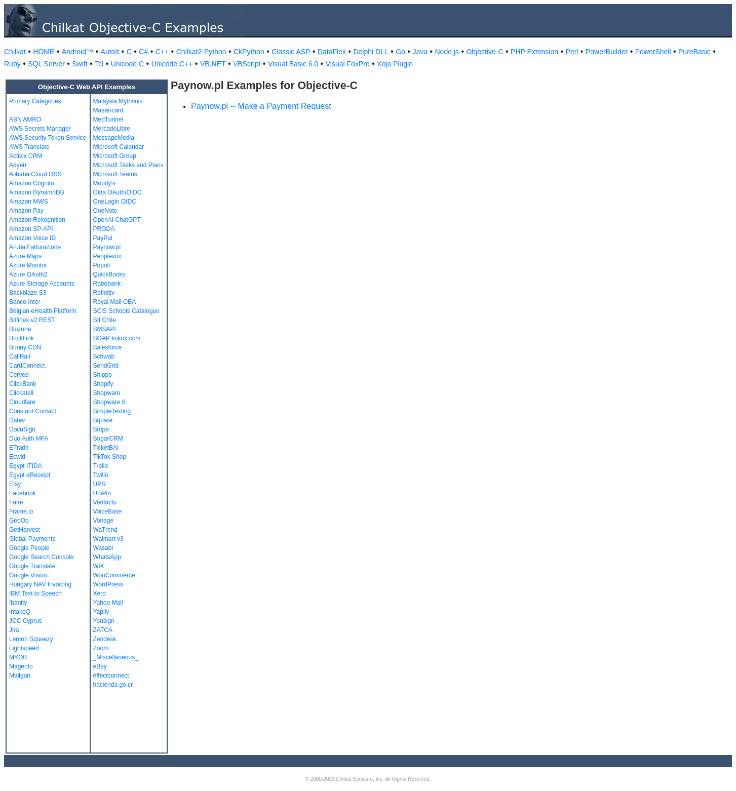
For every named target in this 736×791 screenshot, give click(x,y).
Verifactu (105, 502)
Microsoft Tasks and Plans (128, 165)
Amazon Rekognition (37, 219)
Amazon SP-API (31, 228)
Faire (16, 502)
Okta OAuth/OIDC (117, 192)
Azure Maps (25, 256)
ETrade (19, 447)
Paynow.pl (107, 247)
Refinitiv (104, 292)
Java (420, 52)
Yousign (103, 620)
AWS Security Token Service (47, 137)
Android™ (77, 52)
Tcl (99, 64)
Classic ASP (291, 52)
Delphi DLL (370, 52)
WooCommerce (114, 575)
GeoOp (19, 520)
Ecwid (17, 456)
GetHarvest (24, 529)
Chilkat (15, 52)
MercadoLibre (111, 128)
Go (400, 52)
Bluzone (20, 329)
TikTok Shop (110, 456)
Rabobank (107, 283)
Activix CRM (25, 156)
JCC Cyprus (25, 620)
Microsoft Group (114, 156)
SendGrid (106, 365)
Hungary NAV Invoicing (40, 584)
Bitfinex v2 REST (32, 320)
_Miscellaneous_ (115, 657)
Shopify (103, 383)
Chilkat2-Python (201, 52)
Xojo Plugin (395, 64)
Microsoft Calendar (118, 146)
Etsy (15, 484)
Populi (101, 265)
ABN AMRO (25, 119)
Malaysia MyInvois (118, 101)
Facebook (22, 493)
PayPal (102, 238)
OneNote (105, 210)
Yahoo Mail (108, 602)
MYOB (18, 657)
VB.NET (213, 64)
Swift (79, 64)
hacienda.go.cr (113, 684)
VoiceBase (107, 511)
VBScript (246, 64)
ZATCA (102, 630)
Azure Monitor (28, 265)
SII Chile (104, 320)
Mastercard (108, 110)
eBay (100, 666)
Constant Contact (32, 411)
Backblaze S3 (27, 292)
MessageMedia (113, 137)
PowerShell (653, 52)
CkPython (249, 52)
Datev (17, 420)
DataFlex (332, 52)
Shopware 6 (109, 402)
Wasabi (103, 547)
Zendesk (105, 639)
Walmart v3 (108, 538)
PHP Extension (534, 52)
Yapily (101, 611)
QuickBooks (109, 274)
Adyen (17, 165)
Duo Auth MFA (28, 438)
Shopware (107, 393)
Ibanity (18, 602)
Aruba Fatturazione (35, 247)
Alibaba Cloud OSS (35, 174)
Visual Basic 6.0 (293, 64)
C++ (162, 52)
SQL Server (46, 64)
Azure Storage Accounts (41, 283)
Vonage (103, 520)
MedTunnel (108, 119)
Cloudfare (22, 402)
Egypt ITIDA (25, 465)
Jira (14, 630)
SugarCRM (108, 438)
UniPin (102, 493)
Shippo (102, 374)
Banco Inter (24, 301)
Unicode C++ (172, 64)
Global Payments (32, 538)
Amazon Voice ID (32, 238)
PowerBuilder (607, 52)
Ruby (12, 64)
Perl (572, 52)
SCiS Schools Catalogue (126, 310)
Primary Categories (35, 101)
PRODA (104, 228)
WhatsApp (107, 557)
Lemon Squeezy (31, 639)
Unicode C (127, 64)
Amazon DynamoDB (36, 192)
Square (103, 420)
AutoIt (110, 52)
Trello (100, 465)
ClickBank (22, 383)
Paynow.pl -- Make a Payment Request (261, 106)
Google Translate (32, 566)
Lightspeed (24, 648)
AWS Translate (29, 146)
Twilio (100, 475)
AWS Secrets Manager (40, 128)
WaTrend (105, 529)
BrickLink (21, 338)
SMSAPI (104, 329)
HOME (43, 52)
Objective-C (484, 52)
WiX (98, 566)
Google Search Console (41, 557)
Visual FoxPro (348, 64)
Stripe (101, 429)
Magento (21, 666)
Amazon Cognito (31, 183)
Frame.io (21, 511)
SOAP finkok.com (117, 338)
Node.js (447, 52)
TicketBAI (106, 447)
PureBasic (694, 52)
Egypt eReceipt (29, 475)
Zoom (101, 648)
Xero (99, 593)
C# (143, 52)
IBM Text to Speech (35, 593)
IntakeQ (19, 611)
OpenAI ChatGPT (117, 219)
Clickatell (21, 393)
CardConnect (27, 365)
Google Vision (28, 575)
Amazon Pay (26, 210)
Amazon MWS (28, 201)
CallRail (19, 356)
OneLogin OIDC (114, 201)
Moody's (104, 183)
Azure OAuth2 (28, 274)
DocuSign (22, 429)
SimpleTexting (112, 411)
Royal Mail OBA (114, 301)
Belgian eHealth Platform (42, 310)
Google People (29, 547)
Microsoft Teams (115, 174)
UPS (99, 484)
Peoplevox (107, 256)
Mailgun (19, 675)
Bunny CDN (25, 347)
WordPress (108, 584)
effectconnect (111, 675)
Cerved (19, 374)
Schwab (104, 356)
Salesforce (107, 347)
